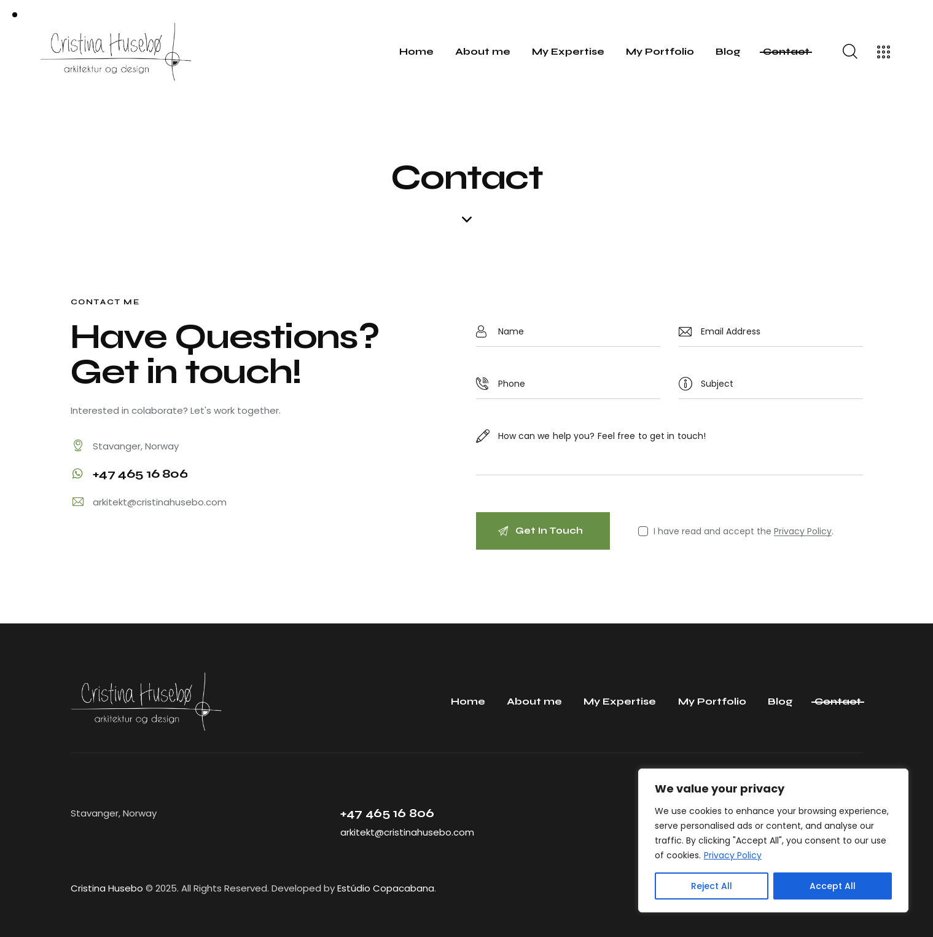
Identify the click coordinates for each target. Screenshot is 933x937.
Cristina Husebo (107, 888)
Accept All (833, 886)
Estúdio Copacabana (385, 888)
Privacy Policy (733, 855)
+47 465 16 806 (387, 813)
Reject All (711, 886)
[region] (773, 840)
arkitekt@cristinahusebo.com (160, 502)
